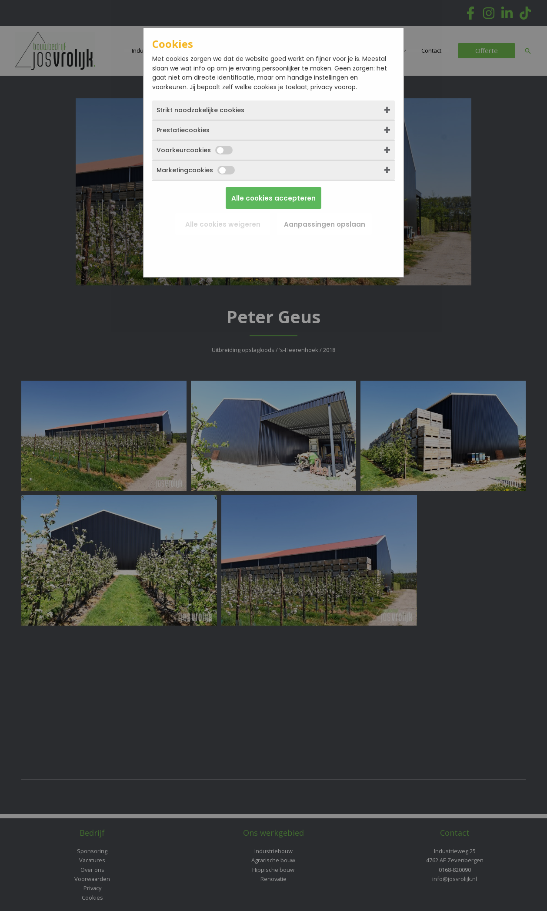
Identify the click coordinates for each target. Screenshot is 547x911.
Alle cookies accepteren (273, 198)
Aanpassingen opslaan (324, 224)
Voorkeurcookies (195, 150)
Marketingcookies (196, 170)
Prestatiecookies (183, 130)
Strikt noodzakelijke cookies (200, 110)
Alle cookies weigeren (222, 224)
